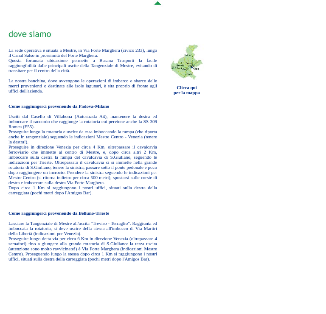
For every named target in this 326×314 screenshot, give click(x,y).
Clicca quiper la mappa (187, 90)
